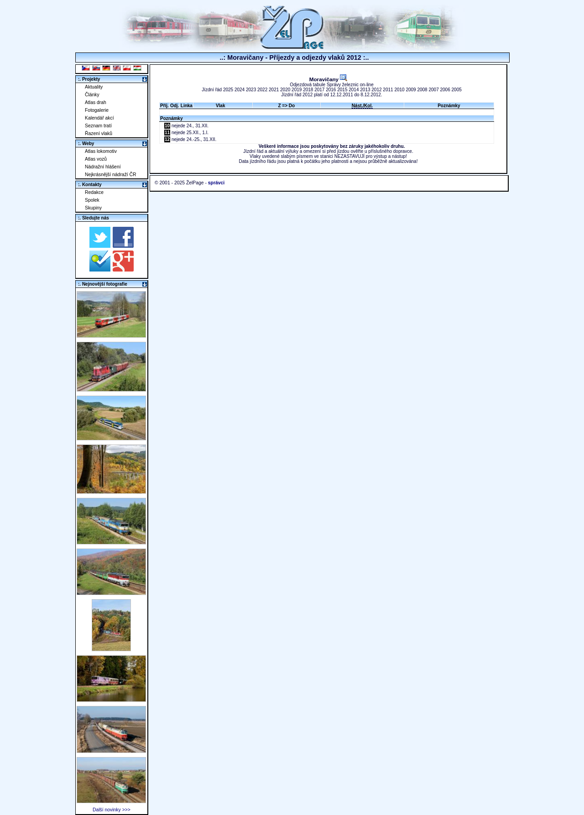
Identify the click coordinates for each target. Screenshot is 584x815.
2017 (319, 89)
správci (216, 182)
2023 (251, 89)
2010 (399, 89)
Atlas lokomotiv (101, 151)
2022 (262, 89)
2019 (297, 89)
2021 (274, 89)
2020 (285, 89)
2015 (342, 89)
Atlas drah (95, 102)
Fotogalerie (97, 110)
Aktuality (94, 86)
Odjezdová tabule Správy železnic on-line (331, 84)
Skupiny (93, 207)
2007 (433, 89)
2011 (388, 89)
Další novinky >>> (111, 809)
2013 (365, 89)
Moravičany (328, 79)
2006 (445, 89)
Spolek (92, 200)
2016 (331, 89)
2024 (240, 89)
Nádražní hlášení (103, 166)
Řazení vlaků (98, 133)
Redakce (94, 192)
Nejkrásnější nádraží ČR (110, 174)
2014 (354, 89)
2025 (228, 89)
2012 (376, 89)
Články (92, 94)
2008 (422, 89)
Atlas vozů (96, 159)
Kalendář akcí (99, 117)
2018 (308, 89)
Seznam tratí (98, 125)
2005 (457, 89)
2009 (411, 89)
